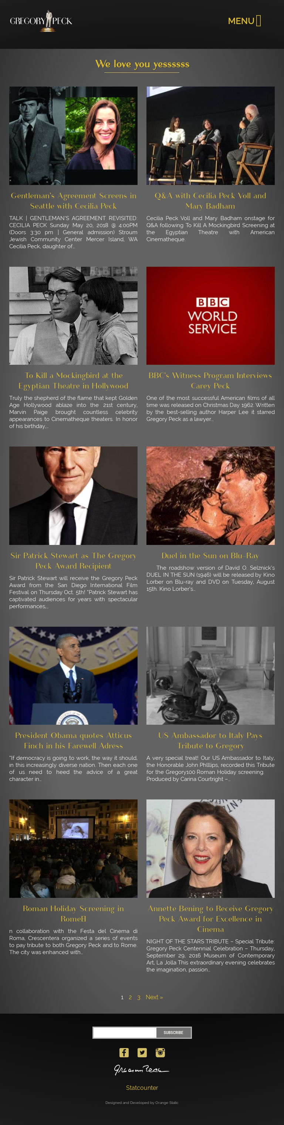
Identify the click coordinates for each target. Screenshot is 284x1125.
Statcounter (142, 1087)
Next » (154, 997)
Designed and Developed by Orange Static (142, 1103)
